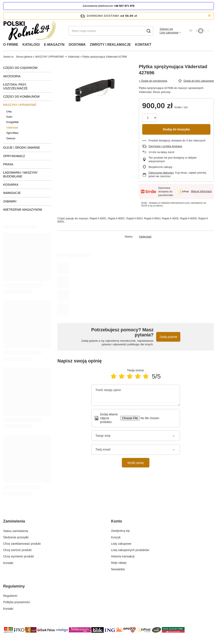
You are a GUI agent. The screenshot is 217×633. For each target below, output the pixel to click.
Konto (116, 521)
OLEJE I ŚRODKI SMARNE (21, 147)
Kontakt (8, 562)
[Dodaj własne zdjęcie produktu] (148, 418)
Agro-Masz (12, 132)
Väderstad (73, 56)
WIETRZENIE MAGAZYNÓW (22, 209)
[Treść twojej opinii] (135, 395)
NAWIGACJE (12, 193)
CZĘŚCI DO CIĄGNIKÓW (20, 67)
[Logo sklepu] (31, 31)
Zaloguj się (166, 28)
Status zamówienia (15, 530)
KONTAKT (143, 44)
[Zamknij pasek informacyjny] (209, 15)
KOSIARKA (10, 184)
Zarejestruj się (120, 530)
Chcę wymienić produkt (18, 556)
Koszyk (116, 537)
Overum (10, 138)
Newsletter (118, 569)
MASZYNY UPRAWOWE (49, 56)
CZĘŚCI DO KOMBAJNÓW (21, 96)
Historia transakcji (122, 556)
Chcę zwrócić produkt (17, 550)
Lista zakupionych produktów (130, 550)
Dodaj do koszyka (176, 129)
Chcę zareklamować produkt (22, 543)
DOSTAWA (77, 44)
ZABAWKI (10, 201)
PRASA (8, 164)
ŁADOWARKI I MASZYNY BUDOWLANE (20, 174)
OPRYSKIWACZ (14, 156)
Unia (8, 111)
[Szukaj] (148, 31)
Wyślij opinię (135, 462)
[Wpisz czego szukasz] (110, 31)
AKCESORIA (12, 76)
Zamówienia (14, 521)
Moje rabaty (119, 562)
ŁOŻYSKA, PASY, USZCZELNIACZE (15, 86)
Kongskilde (12, 122)
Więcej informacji (201, 191)
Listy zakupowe (169, 32)
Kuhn (9, 116)
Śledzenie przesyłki (16, 537)
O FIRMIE (10, 44)
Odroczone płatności (161, 172)
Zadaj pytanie (168, 337)
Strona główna (24, 56)
